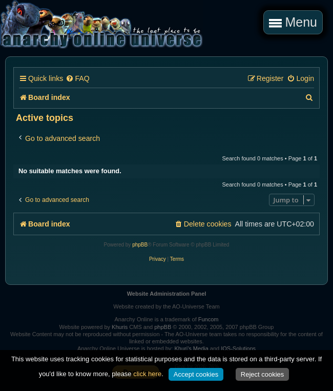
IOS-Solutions (238, 348)
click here (147, 374)
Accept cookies (196, 374)
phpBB (140, 245)
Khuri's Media (191, 348)
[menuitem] (77, 79)
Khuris (120, 327)
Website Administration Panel (166, 294)
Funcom (208, 319)
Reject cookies (262, 374)
